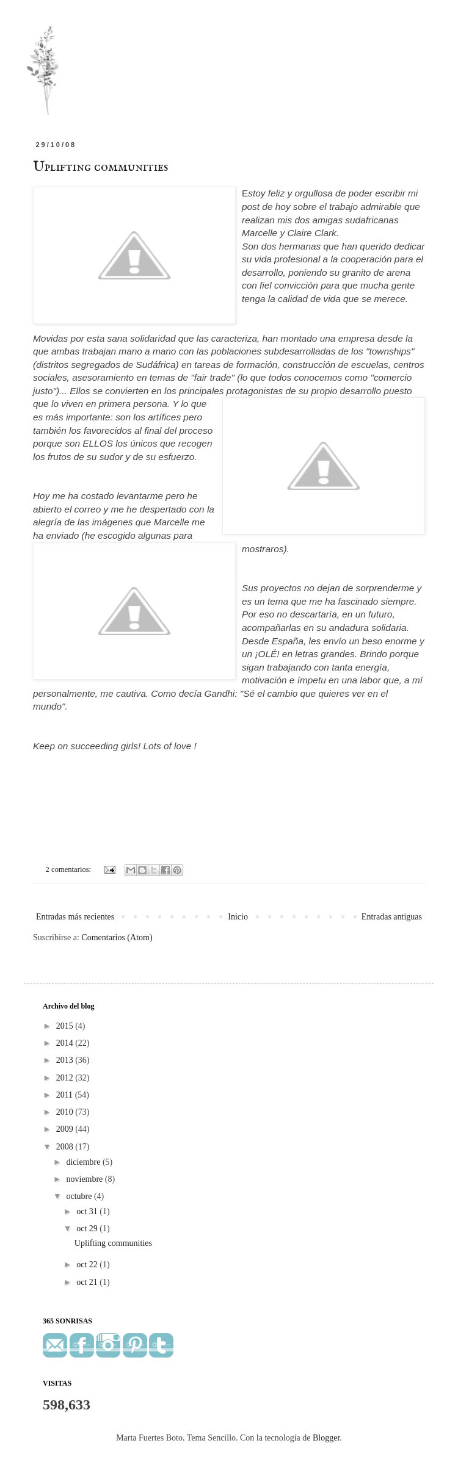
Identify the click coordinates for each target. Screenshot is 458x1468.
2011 (65, 1094)
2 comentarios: (69, 869)
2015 (66, 1026)
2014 (66, 1043)
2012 (66, 1077)
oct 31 (88, 1211)
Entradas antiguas (392, 916)
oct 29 (88, 1228)
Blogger (326, 1437)
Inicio (238, 916)
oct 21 (88, 1282)
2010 (66, 1112)
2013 (66, 1060)
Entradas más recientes (75, 916)
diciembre (84, 1162)
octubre (79, 1196)
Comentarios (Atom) (116, 937)
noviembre (85, 1179)
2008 (66, 1146)
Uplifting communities (100, 167)
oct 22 (88, 1264)
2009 (66, 1129)
